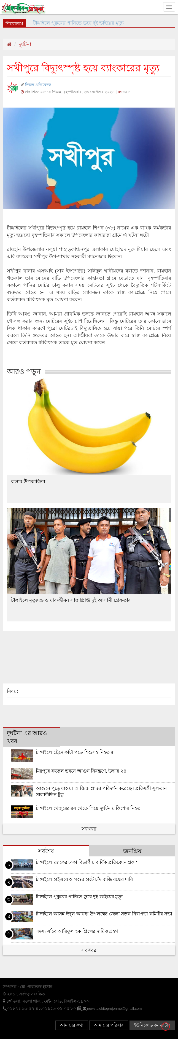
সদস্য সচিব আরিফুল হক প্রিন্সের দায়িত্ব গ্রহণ (77, 931)
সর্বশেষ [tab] (46, 851)
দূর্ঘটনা (24, 44)
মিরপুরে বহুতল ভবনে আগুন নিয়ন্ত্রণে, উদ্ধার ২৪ (81, 771)
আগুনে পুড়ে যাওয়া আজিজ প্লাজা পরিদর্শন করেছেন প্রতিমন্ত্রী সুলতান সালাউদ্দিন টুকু (101, 791)
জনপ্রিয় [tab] (132, 851)
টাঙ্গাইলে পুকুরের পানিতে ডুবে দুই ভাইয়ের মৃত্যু (79, 896)
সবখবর (89, 829)
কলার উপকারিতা (28, 481)
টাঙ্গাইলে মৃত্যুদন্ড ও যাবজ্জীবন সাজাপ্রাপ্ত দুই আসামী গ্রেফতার (71, 600)
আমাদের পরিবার (108, 1025)
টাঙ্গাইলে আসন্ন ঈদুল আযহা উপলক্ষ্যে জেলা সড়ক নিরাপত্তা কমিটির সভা (104, 914)
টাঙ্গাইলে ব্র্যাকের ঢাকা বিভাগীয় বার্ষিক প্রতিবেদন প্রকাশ (87, 862)
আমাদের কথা (71, 1025)
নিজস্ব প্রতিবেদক (38, 85)
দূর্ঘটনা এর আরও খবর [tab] (27, 737)
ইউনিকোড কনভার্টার (152, 1025)
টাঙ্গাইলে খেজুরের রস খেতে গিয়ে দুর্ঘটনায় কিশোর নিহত (88, 808)
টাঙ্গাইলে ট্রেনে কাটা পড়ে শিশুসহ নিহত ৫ (75, 752)
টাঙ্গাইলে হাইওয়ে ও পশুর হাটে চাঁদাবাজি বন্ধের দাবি (84, 879)
